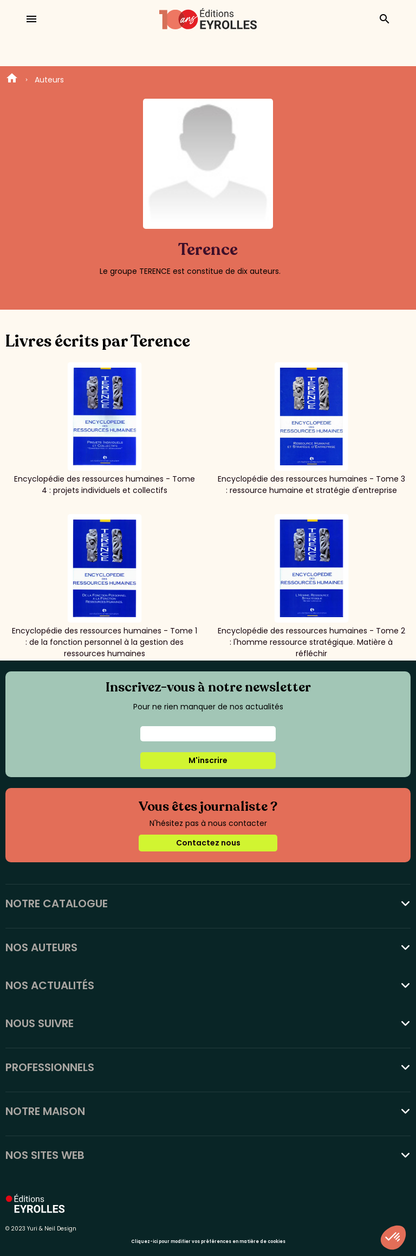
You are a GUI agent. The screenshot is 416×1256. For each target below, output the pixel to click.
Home (11, 80)
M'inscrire (207, 760)
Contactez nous (208, 842)
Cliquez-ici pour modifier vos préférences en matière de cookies (208, 1242)
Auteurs (49, 79)
